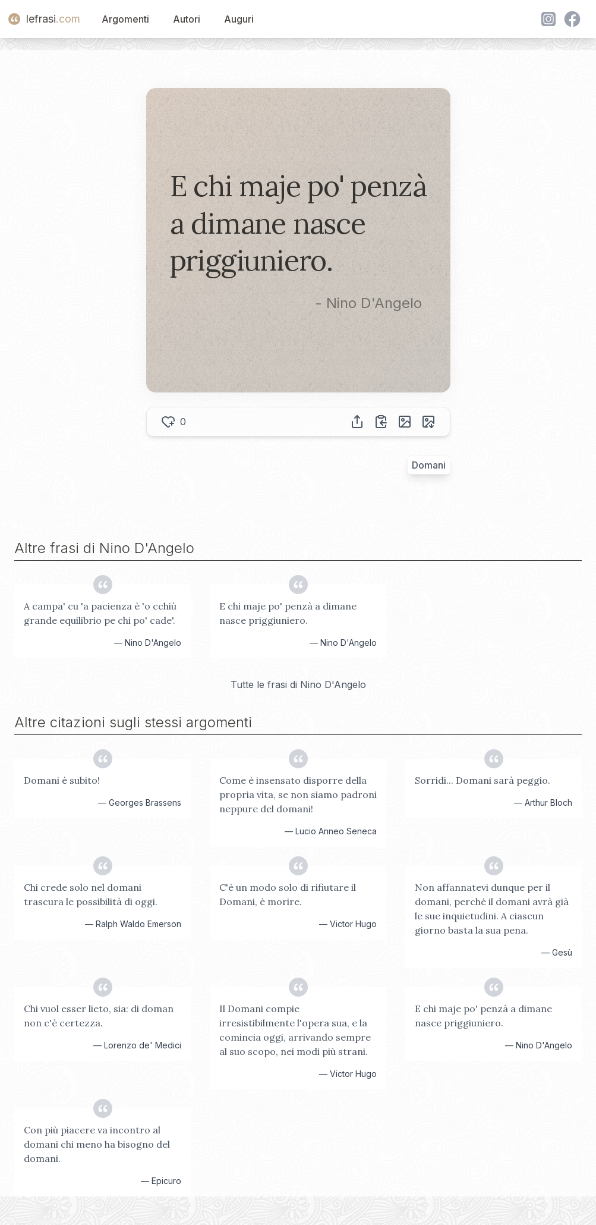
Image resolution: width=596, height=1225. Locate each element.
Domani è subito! (62, 780)
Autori (186, 19)
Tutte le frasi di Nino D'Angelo (298, 684)
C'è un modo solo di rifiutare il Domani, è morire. (287, 894)
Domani (429, 465)
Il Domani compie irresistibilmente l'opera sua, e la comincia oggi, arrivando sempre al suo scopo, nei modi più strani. (295, 1030)
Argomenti (125, 19)
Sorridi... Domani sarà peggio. (482, 780)
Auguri (239, 19)
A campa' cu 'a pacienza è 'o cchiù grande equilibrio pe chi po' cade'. (100, 613)
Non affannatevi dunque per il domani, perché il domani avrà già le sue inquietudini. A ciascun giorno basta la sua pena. (492, 908)
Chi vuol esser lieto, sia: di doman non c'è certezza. (99, 1016)
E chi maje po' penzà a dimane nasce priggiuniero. (288, 613)
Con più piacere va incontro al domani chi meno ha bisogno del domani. (97, 1144)
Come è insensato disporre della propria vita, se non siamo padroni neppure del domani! (298, 794)
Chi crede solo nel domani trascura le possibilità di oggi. (90, 894)
